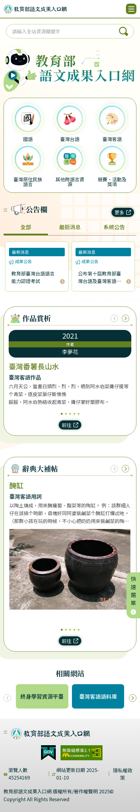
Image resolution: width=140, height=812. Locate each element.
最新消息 (70, 227)
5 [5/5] (78, 414)
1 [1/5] (62, 414)
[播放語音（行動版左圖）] (18, 65)
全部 (25, 227)
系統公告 (114, 227)
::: (5, 209)
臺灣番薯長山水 (34, 366)
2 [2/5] (66, 414)
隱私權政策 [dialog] (122, 774)
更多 (123, 212)
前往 (70, 425)
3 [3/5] (70, 414)
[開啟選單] (131, 9)
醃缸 (16, 485)
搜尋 (123, 31)
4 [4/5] (74, 414)
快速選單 (133, 595)
